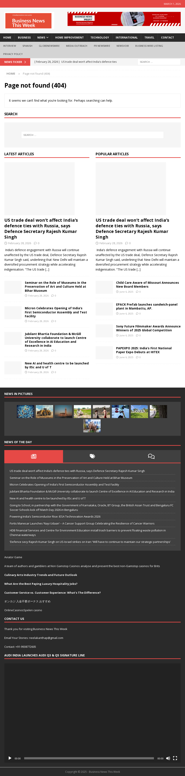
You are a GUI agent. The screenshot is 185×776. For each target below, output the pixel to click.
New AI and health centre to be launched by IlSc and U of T (57, 365)
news (41, 37)
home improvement (69, 37)
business (24, 37)
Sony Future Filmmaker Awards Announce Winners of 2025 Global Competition (148, 328)
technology (99, 37)
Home (7, 37)
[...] (47, 269)
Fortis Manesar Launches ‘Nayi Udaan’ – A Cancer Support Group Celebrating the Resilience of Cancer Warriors (82, 523)
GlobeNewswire (49, 45)
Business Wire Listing (149, 45)
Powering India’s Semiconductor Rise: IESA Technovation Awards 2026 (55, 516)
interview (9, 45)
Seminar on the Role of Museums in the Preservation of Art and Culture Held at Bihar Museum (55, 286)
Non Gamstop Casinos (65, 566)
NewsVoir (123, 45)
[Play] (10, 758)
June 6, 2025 (126, 291)
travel (149, 37)
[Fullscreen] (175, 758)
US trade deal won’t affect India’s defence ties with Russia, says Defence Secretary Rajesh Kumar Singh (41, 228)
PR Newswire (102, 45)
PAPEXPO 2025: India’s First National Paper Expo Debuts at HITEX (144, 350)
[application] (92, 713)
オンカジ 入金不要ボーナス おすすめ (27, 601)
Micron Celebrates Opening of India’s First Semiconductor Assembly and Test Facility (56, 312)
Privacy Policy (13, 54)
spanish (27, 45)
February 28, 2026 (19, 243)
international (127, 37)
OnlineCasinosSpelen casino (23, 610)
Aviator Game (13, 557)
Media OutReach (76, 45)
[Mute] (168, 758)
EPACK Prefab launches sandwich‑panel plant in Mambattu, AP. (146, 306)
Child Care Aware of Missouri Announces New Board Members (147, 285)
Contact (167, 37)
